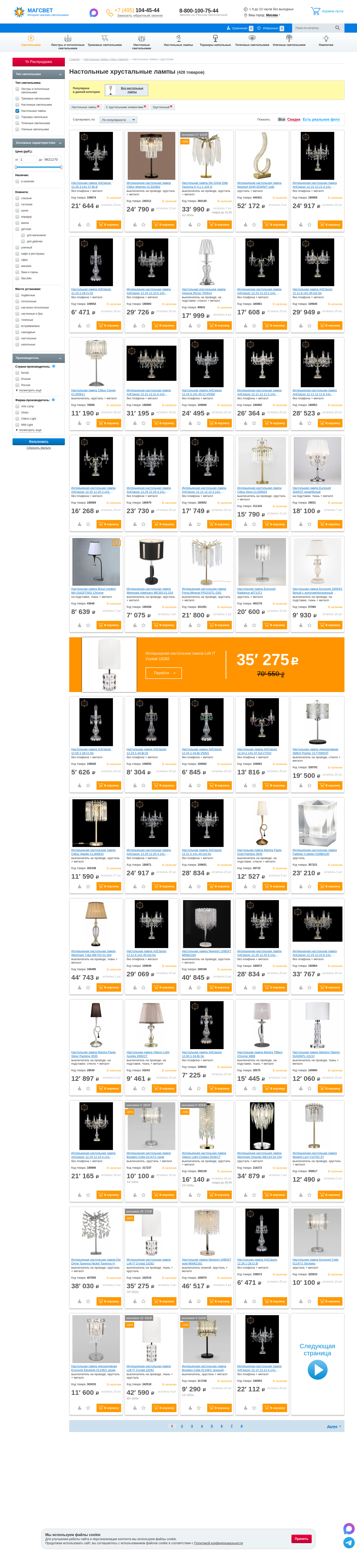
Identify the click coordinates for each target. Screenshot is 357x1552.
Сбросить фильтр (39, 447)
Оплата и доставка (46, 28)
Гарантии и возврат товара (82, 28)
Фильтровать (38, 441)
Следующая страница (317, 1350)
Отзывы (128, 28)
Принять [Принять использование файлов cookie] (301, 1539)
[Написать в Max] (94, 12)
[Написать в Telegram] (349, 1543)
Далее (332, 1426)
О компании (21, 28)
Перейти (161, 673)
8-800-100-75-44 (198, 11)
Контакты (111, 28)
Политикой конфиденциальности (218, 1543)
